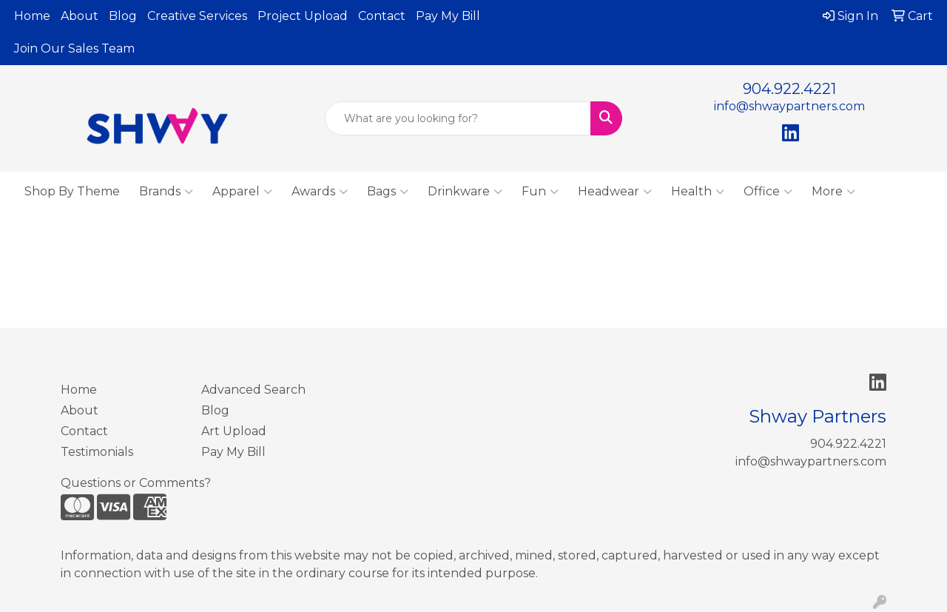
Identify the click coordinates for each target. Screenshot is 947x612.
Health (697, 192)
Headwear (615, 192)
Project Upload (302, 16)
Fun (540, 192)
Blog (123, 16)
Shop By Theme (72, 191)
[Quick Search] (458, 118)
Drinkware (465, 192)
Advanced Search (253, 390)
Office (768, 192)
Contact (381, 16)
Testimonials (97, 452)
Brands (166, 192)
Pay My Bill (448, 16)
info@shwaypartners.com (789, 106)
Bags (387, 192)
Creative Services (197, 16)
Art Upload (233, 431)
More (833, 192)
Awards (319, 192)
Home (32, 16)
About (79, 16)
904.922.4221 (789, 89)
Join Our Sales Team (74, 48)
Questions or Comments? (136, 483)
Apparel (242, 192)
